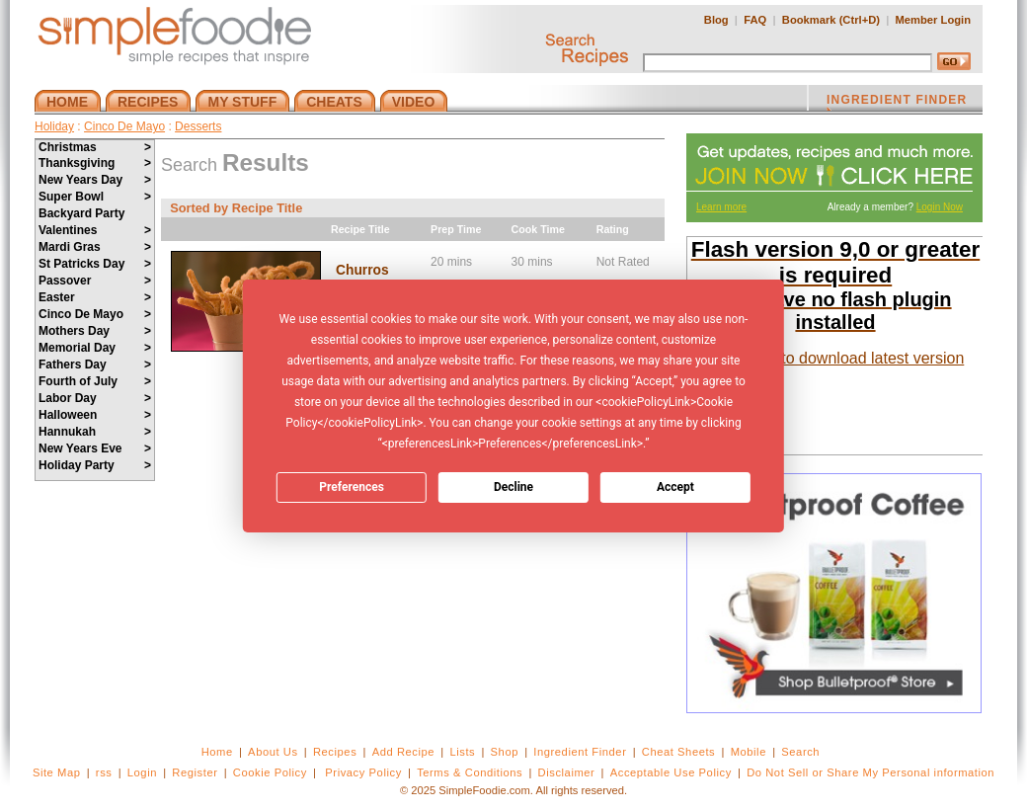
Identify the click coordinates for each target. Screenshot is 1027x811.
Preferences (351, 487)
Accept (675, 487)
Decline (513, 487)
